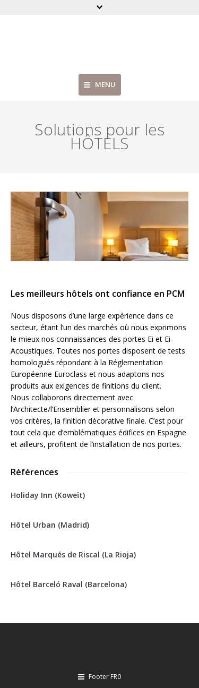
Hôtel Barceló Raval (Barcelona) (69, 584)
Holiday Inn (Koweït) (48, 495)
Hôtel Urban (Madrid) (50, 525)
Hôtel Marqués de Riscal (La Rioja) (73, 554)
